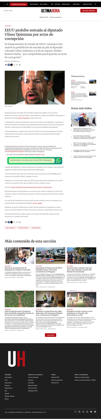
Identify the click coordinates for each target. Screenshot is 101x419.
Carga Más (50, 335)
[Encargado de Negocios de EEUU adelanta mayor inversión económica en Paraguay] (50, 255)
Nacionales (8, 25)
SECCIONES (43, 4)
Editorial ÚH (44, 17)
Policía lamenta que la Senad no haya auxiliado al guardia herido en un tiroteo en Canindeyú (19, 313)
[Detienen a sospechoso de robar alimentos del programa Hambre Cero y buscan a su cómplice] (50, 299)
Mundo (73, 92)
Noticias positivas (55, 17)
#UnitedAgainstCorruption (14, 151)
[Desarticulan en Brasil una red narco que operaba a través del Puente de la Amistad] (81, 255)
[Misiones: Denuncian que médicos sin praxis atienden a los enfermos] (92, 82)
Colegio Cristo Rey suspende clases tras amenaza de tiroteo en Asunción (84, 156)
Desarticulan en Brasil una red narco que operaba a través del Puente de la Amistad (79, 270)
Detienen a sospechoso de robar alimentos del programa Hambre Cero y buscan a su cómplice (49, 313)
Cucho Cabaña (37, 203)
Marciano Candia (83, 327)
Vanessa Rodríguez (83, 87)
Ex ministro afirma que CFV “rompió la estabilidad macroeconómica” (84, 151)
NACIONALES (34, 4)
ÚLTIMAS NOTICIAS (18, 4)
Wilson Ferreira (83, 282)
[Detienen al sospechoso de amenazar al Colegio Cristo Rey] (19, 255)
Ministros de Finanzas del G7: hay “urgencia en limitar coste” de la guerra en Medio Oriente (79, 95)
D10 (52, 4)
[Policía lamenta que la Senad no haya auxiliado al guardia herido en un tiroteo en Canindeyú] (19, 299)
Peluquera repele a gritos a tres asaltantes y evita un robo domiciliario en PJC (79, 313)
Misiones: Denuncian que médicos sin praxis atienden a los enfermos (79, 83)
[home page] (50, 10)
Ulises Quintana (23, 118)
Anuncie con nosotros (35, 375)
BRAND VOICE (87, 4)
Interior (73, 80)
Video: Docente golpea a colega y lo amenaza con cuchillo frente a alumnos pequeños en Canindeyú (84, 144)
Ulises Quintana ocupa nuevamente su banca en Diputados (31, 187)
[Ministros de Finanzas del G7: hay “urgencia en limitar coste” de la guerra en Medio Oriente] (92, 94)
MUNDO (57, 4)
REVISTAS (76, 4)
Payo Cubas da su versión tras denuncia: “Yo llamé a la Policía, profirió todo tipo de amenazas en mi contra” (84, 137)
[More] (48, 4)
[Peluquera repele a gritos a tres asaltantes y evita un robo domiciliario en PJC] (81, 299)
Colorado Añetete (23, 228)
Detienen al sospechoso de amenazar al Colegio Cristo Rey (18, 269)
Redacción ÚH (20, 277)
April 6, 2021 (40, 154)
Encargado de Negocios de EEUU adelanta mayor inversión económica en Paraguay (49, 270)
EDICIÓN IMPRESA (88, 11)
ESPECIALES (66, 4)
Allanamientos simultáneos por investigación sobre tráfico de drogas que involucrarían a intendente (84, 130)
